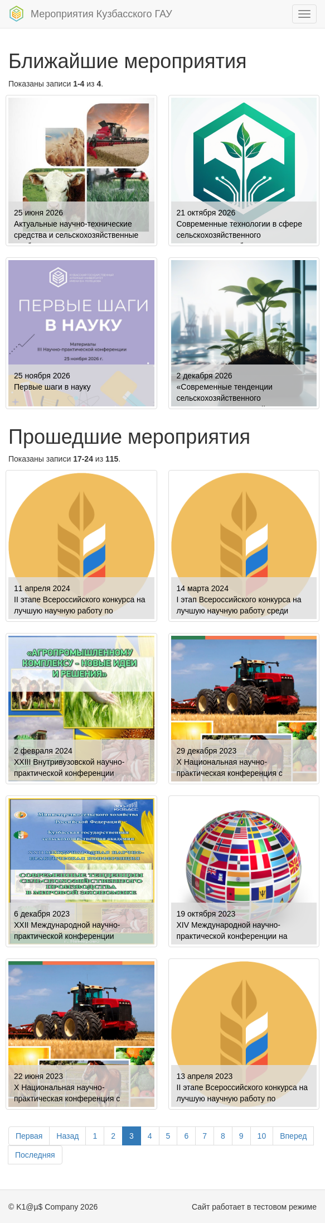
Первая (29, 1135)
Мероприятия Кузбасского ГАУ (90, 14)
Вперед (293, 1135)
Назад (67, 1135)
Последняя (35, 1154)
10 (262, 1135)
